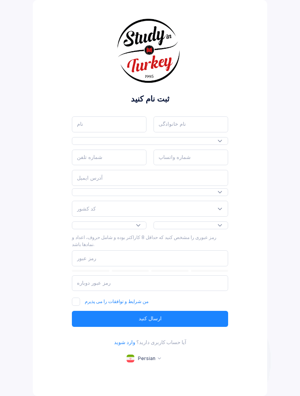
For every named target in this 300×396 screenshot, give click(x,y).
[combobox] (150, 141)
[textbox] (86, 209)
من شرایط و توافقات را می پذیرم (116, 301)
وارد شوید (124, 342)
